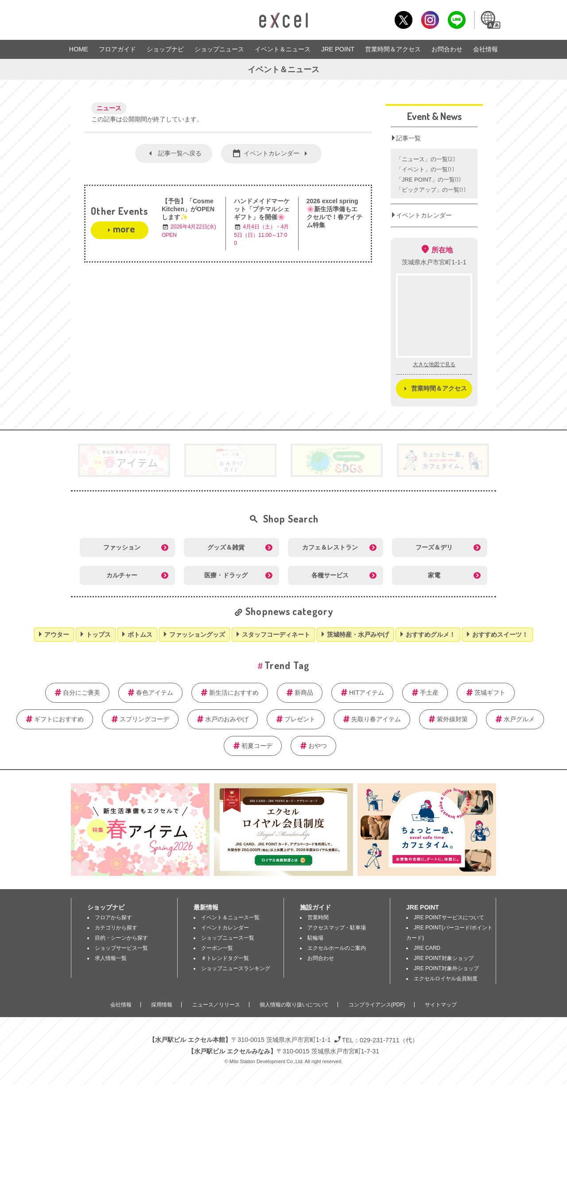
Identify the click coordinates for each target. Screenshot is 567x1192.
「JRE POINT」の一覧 (429, 179)
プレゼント (299, 719)
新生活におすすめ (234, 692)
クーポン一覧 (217, 948)
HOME (78, 49)
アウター (56, 634)
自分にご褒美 (81, 692)
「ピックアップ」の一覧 (431, 190)
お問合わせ (446, 49)
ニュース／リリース (216, 1005)
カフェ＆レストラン (330, 547)
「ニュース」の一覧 (425, 159)
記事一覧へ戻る (180, 153)
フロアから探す (113, 917)
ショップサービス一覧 (121, 948)
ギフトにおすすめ (59, 719)
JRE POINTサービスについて (449, 917)
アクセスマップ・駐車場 (336, 928)
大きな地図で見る (434, 364)
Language (490, 20)
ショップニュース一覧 (227, 938)
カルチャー (121, 575)
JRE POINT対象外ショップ (446, 968)
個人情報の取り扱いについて (294, 1005)
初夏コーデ (256, 745)
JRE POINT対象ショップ (444, 958)
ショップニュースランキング (235, 968)
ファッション (121, 547)
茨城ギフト (489, 692)
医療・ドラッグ (226, 575)
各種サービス (330, 575)
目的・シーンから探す (121, 938)
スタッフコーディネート (276, 634)
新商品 (304, 692)
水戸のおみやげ (227, 719)
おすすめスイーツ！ (500, 634)
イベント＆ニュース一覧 (230, 917)
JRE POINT (337, 49)
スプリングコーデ (144, 719)
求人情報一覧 (111, 958)
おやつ (317, 745)
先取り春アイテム (376, 719)
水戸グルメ (519, 719)
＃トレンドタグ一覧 (225, 958)
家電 (434, 575)
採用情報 (161, 1005)
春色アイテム (154, 692)
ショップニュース (219, 49)
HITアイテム (366, 692)
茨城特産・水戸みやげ (358, 634)
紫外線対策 (452, 719)
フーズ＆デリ (434, 547)
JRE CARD (427, 948)
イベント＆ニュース (283, 49)
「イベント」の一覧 (425, 169)
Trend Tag (286, 665)
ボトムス (140, 634)
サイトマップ (441, 1005)
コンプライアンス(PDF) (377, 1005)
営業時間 (318, 917)
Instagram (430, 20)
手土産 (429, 692)
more (124, 228)
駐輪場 (315, 938)
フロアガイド (117, 49)
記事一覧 (408, 138)
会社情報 (485, 49)
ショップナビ (165, 49)
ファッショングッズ (197, 634)
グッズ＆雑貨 (226, 547)
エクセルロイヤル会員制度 (446, 978)
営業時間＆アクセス (393, 49)
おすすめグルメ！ (430, 634)
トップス (98, 634)
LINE (456, 20)
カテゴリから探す (116, 928)
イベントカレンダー (271, 153)
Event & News (434, 116)
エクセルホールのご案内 (336, 948)
